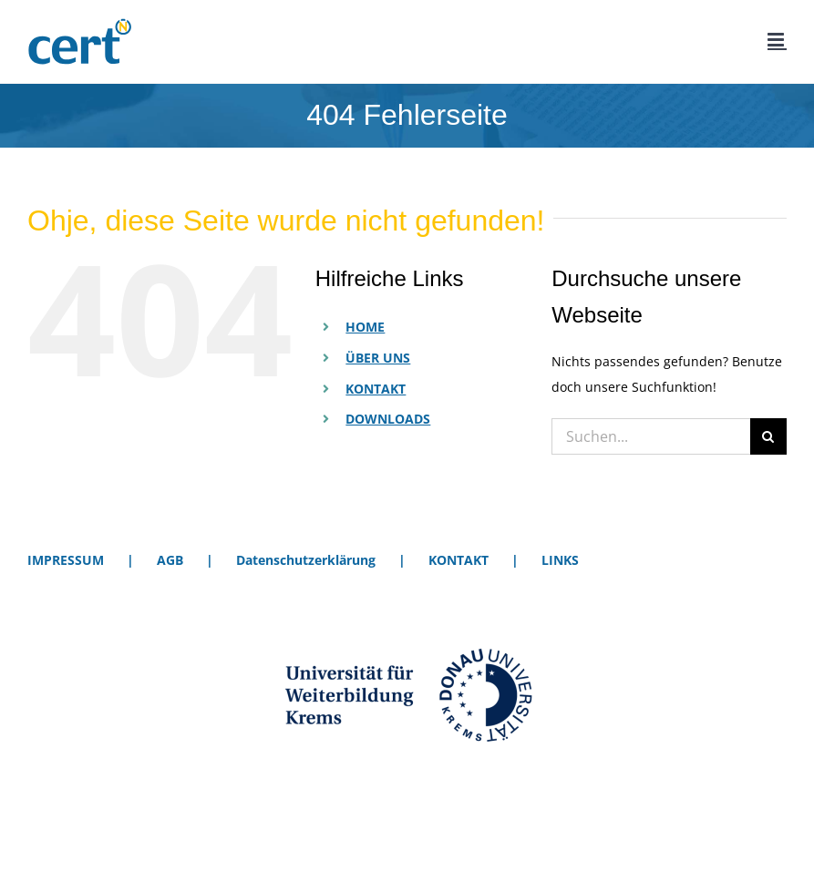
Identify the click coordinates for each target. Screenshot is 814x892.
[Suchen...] (650, 436)
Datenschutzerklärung (306, 560)
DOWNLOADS (387, 418)
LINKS (560, 560)
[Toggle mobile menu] (777, 39)
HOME (365, 326)
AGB (170, 560)
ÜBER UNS (377, 357)
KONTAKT (375, 388)
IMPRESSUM (65, 560)
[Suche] (768, 436)
